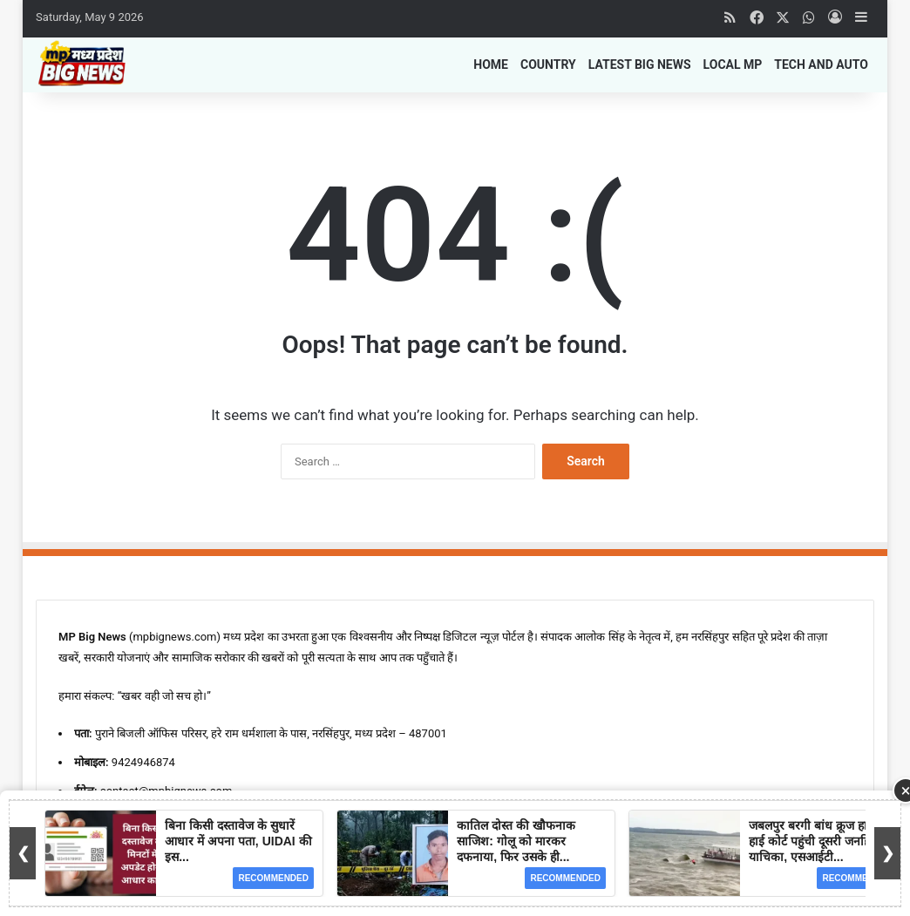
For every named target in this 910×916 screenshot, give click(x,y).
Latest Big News (639, 64)
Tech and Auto (821, 64)
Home (490, 64)
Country (548, 64)
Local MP (733, 64)
